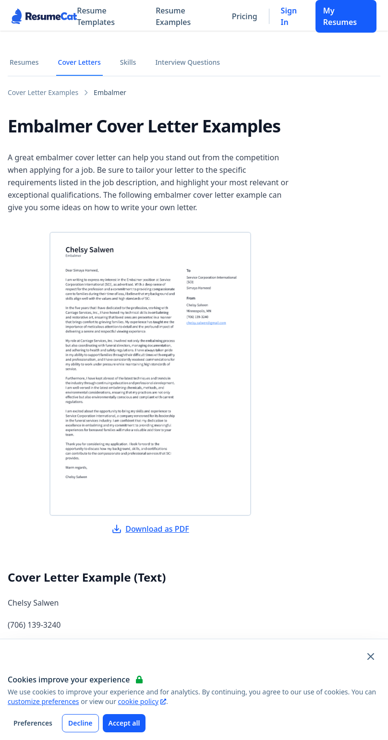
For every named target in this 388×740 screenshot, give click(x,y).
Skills (128, 62)
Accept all (124, 723)
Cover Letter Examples (43, 92)
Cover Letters (79, 62)
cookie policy (142, 701)
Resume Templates (96, 16)
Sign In (289, 16)
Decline (80, 723)
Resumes (24, 62)
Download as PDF (150, 529)
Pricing (244, 16)
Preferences (32, 723)
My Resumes (340, 16)
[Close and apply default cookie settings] (370, 656)
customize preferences (43, 701)
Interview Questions (187, 62)
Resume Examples (173, 16)
